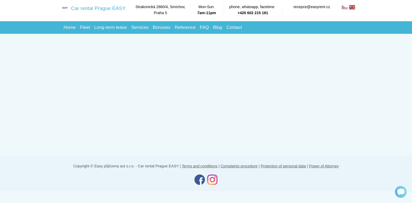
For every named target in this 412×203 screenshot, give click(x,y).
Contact (234, 27)
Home (70, 27)
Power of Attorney (324, 166)
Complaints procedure (239, 166)
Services (139, 27)
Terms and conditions (200, 166)
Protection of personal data (283, 166)
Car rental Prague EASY (91, 8)
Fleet (85, 27)
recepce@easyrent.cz (311, 7)
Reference (185, 27)
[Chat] (401, 192)
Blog (217, 27)
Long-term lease (110, 27)
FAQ (204, 27)
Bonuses (161, 27)
